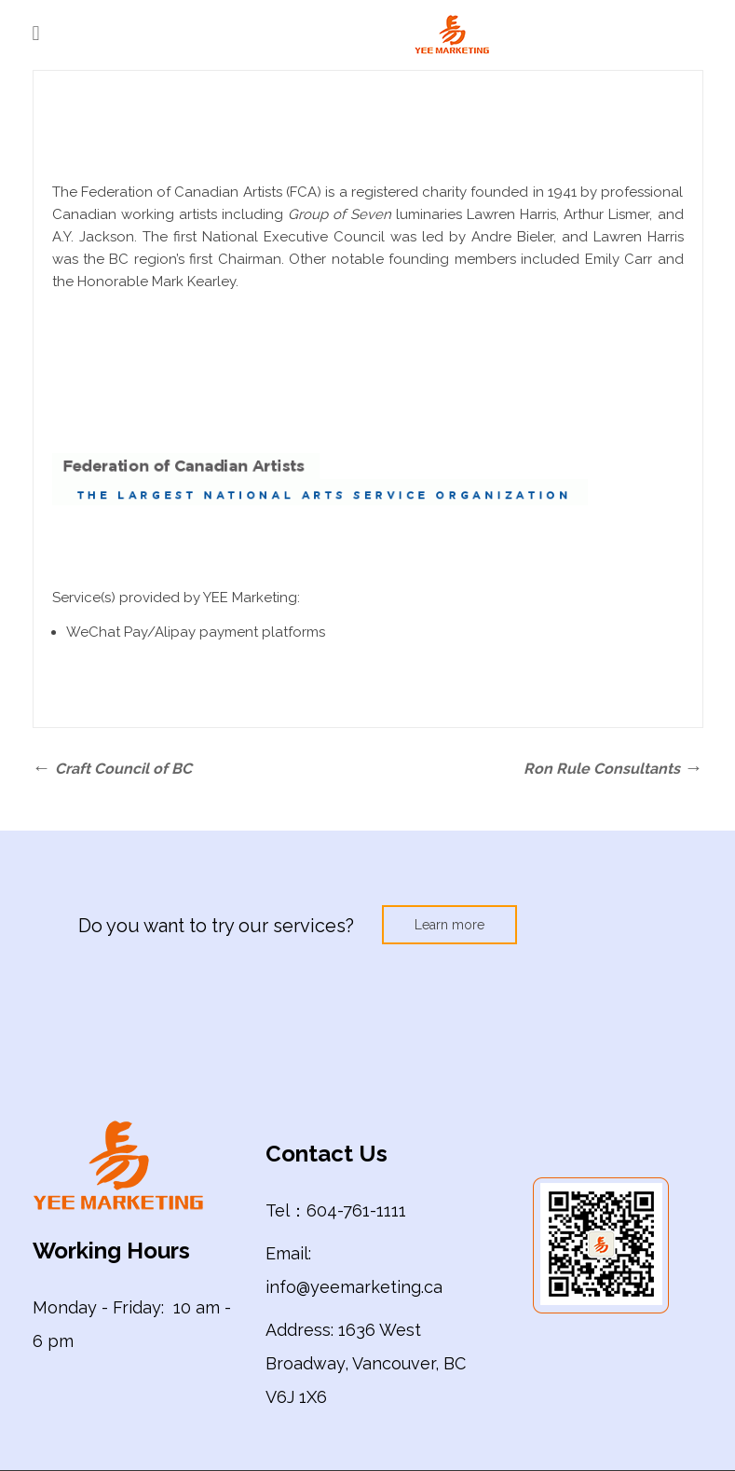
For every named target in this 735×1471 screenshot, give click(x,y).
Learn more (449, 924)
